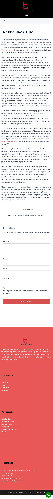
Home (5, 21)
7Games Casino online (9, 50)
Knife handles (6, 419)
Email (5, 269)
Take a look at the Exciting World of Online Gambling (25, 215)
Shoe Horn (5, 432)
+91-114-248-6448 (7, 473)
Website (6, 278)
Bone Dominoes (6, 424)
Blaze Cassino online (8, 141)
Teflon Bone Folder (7, 422)
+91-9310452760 (7, 476)
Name (5, 259)
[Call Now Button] (48, 495)
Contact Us (5, 388)
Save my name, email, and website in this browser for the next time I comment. (26, 292)
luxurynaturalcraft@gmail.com (11, 481)
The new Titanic (27, 210)
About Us (4, 383)
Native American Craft (8, 429)
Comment (7, 241)
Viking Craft (5, 427)
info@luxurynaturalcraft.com (11, 478)
